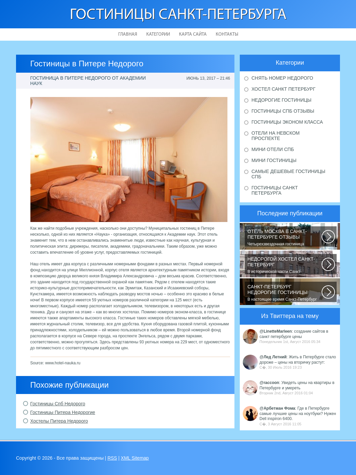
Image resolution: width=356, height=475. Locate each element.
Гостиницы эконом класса (287, 122)
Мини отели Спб (272, 149)
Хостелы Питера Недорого (59, 421)
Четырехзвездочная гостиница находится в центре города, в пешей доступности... (284, 238)
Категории (158, 34)
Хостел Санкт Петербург (283, 89)
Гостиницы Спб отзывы (282, 111)
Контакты (227, 34)
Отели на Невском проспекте (275, 135)
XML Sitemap (135, 458)
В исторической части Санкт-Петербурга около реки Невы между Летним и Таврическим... (284, 265)
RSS (112, 458)
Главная (127, 34)
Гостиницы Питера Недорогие (62, 412)
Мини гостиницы (274, 160)
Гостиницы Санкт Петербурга (274, 190)
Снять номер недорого (282, 78)
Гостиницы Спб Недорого (57, 403)
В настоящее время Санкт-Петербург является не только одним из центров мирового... (284, 293)
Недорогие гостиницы (281, 100)
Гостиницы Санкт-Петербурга (178, 15)
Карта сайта (193, 34)
